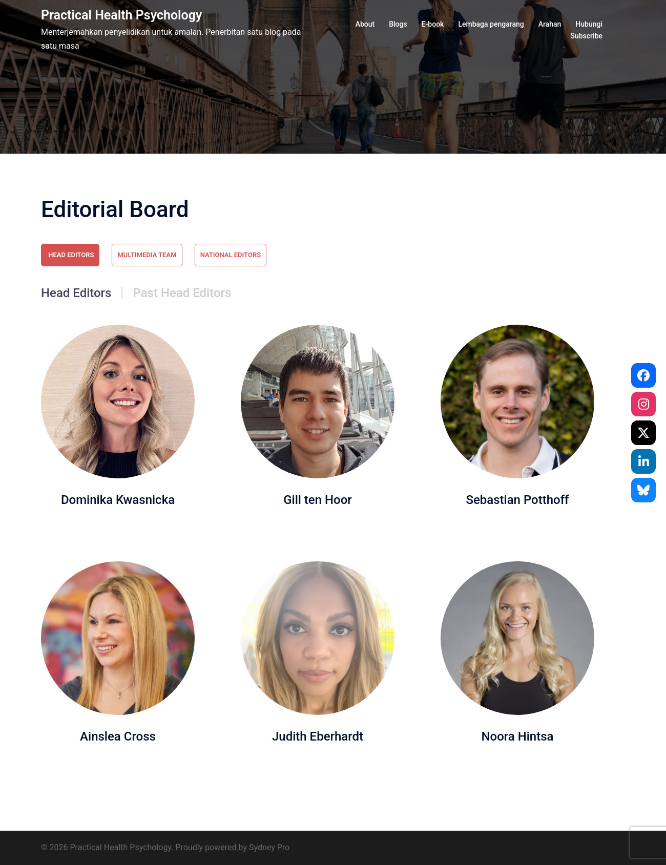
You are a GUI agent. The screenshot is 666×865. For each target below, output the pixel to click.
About (365, 24)
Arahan (549, 24)
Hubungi (588, 24)
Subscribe (586, 36)
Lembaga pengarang (491, 24)
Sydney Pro (269, 847)
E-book (433, 24)
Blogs (398, 24)
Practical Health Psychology (121, 15)
